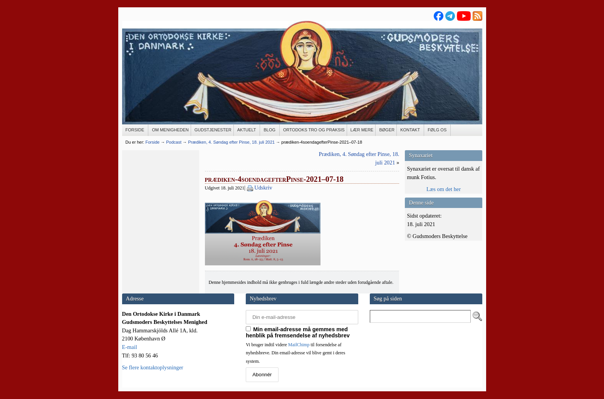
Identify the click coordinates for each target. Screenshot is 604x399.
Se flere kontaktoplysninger (152, 367)
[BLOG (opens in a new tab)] (270, 130)
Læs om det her (443, 189)
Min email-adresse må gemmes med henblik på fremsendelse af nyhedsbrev (298, 332)
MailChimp (298, 344)
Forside (152, 142)
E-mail (129, 347)
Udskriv (263, 187)
